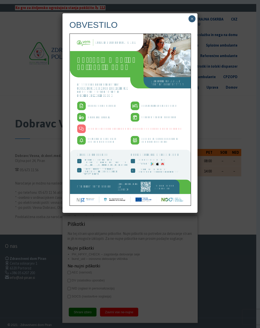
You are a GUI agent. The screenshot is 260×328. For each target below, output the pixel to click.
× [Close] (192, 52)
